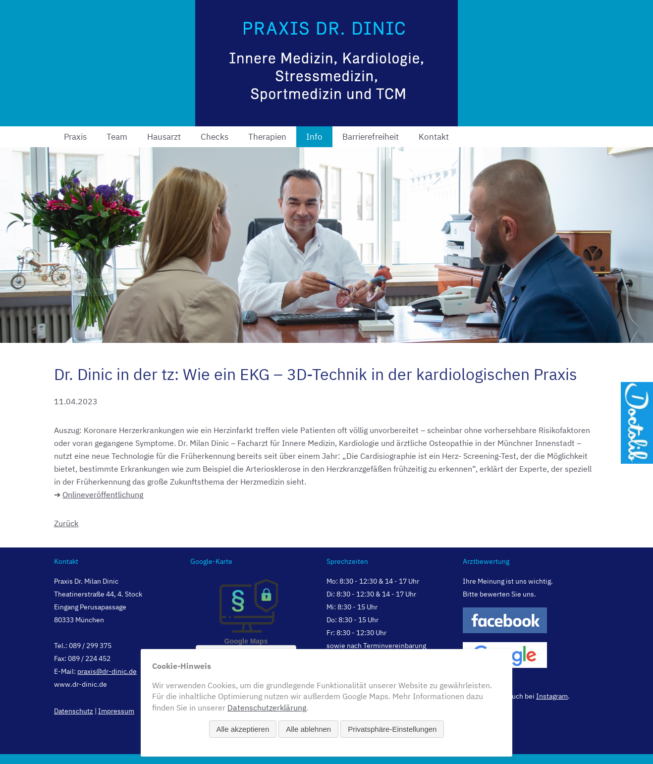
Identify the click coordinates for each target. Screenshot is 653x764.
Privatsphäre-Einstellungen (392, 729)
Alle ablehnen (308, 729)
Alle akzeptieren (243, 729)
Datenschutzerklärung (266, 707)
